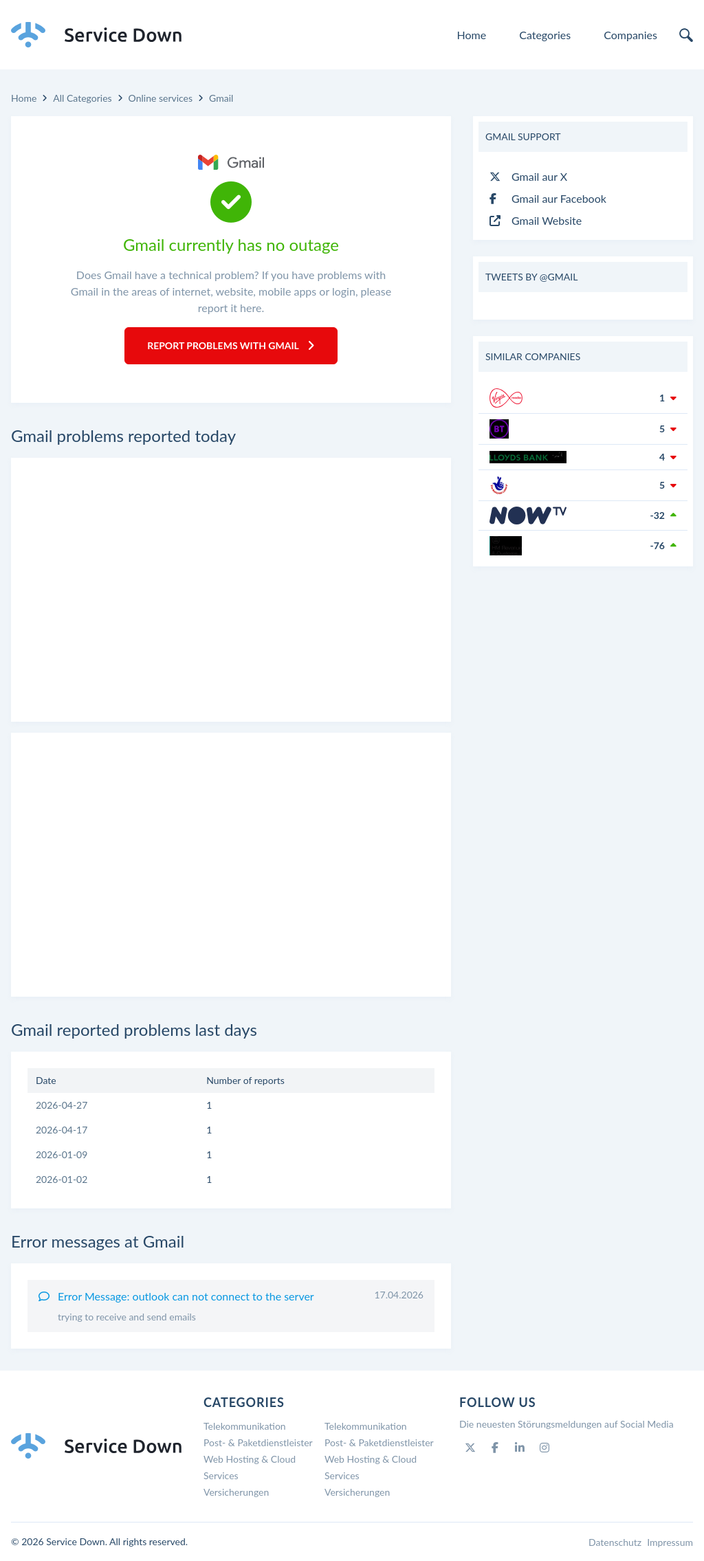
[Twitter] (470, 1448)
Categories (545, 34)
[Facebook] (495, 1448)
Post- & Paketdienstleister (258, 1442)
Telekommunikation (245, 1426)
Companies (630, 34)
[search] (686, 35)
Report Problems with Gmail (231, 345)
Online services (160, 98)
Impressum (670, 1542)
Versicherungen (236, 1492)
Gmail (221, 98)
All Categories (82, 98)
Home (472, 34)
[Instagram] (545, 1448)
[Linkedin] (520, 1448)
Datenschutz (614, 1542)
